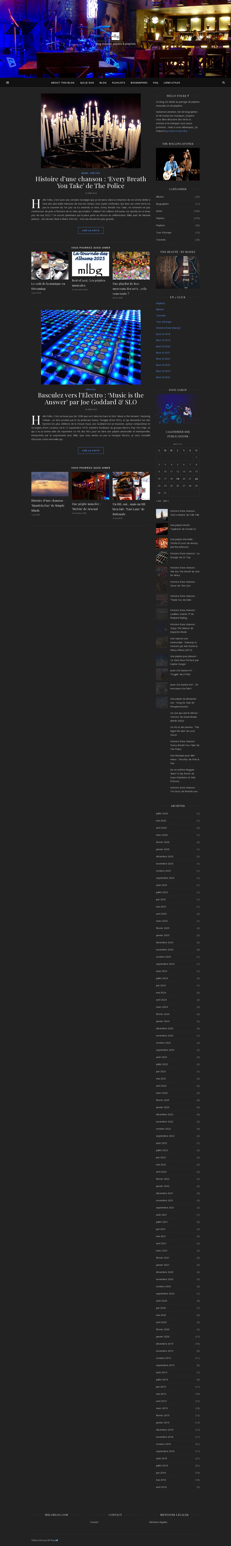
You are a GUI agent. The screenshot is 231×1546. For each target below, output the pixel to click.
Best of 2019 (163, 340)
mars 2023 (162, 1092)
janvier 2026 (162, 849)
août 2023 (161, 1057)
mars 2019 (162, 1408)
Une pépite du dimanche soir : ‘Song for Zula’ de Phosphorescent (183, 702)
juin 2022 (161, 1157)
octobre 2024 (163, 956)
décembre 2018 (164, 1429)
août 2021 (161, 1214)
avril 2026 (161, 827)
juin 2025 (161, 899)
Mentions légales (158, 1522)
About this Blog (63, 82)
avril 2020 (161, 1322)
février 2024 (162, 1014)
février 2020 (162, 1329)
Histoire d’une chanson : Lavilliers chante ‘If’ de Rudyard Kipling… (183, 613)
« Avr (158, 500)
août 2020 (161, 1300)
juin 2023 (161, 1071)
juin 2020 (161, 1307)
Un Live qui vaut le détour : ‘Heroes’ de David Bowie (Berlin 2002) (184, 716)
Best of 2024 (163, 370)
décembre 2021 (164, 1193)
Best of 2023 (163, 364)
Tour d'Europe (163, 232)
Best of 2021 (163, 352)
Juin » (166, 500)
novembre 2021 (164, 1200)
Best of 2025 (163, 377)
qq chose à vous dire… (177, 130)
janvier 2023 (162, 1107)
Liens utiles (172, 82)
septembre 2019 (165, 1365)
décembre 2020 (164, 1272)
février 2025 (162, 928)
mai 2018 (161, 1479)
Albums (160, 196)
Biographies (139, 82)
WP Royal (52, 1540)
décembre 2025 (164, 856)
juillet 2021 (162, 1221)
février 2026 (162, 842)
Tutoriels (161, 239)
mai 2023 (161, 1078)
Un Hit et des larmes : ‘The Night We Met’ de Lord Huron (184, 730)
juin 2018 (161, 1472)
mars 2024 (162, 1006)
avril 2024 (161, 999)
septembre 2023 (165, 1049)
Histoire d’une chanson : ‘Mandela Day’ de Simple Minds (48, 505)
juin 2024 (161, 985)
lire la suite (91, 230)
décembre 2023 (164, 1028)
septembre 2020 (165, 1293)
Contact (94, 1522)
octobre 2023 (163, 1042)
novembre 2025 (164, 863)
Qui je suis (87, 82)
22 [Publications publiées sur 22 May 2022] (196, 478)
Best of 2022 (163, 358)
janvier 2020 (162, 1336)
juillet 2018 (162, 1465)
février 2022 (162, 1178)
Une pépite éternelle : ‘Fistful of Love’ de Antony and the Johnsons (184, 543)
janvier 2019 (162, 1422)
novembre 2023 (164, 1035)
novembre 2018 (164, 1436)
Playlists (118, 82)
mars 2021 (162, 1250)
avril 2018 (161, 1487)
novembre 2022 (164, 1121)
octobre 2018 (163, 1444)
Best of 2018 (163, 334)
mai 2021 (161, 1236)
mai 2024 (161, 992)
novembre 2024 (164, 949)
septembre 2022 (165, 1135)
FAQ (155, 82)
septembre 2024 (165, 963)
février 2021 (162, 1257)
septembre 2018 (165, 1451)
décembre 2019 (164, 1343)
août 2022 (161, 1143)
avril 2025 (161, 913)
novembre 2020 (164, 1279)
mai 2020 (161, 1315)
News (85, 173)
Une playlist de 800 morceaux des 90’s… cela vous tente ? (130, 289)
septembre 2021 (165, 1207)
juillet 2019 (162, 1379)
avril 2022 (161, 1171)
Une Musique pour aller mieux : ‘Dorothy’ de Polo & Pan (184, 759)
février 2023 (162, 1100)
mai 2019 (161, 1393)
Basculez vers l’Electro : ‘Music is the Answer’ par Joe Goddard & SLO (91, 398)
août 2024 (161, 971)
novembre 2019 (164, 1350)
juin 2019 (161, 1386)
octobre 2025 (163, 870)
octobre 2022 (163, 1128)
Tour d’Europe (163, 321)
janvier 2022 (162, 1186)
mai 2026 (161, 820)
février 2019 (162, 1415)
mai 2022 (161, 1164)
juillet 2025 (162, 892)
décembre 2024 (164, 942)
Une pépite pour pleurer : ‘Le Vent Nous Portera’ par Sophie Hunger (184, 660)
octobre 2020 (163, 1286)
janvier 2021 (162, 1264)
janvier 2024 (162, 1021)
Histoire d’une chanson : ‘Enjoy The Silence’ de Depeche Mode (183, 628)
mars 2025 (162, 920)
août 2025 (161, 885)
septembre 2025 (165, 877)
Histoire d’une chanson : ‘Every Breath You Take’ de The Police (90, 182)
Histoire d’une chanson (168, 327)
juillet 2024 (162, 978)
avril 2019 (161, 1401)
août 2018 (161, 1458)
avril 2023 (161, 1085)
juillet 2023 (162, 1064)
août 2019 (161, 1372)
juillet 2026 (162, 813)
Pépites (95, 173)
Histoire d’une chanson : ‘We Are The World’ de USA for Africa (184, 571)
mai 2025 (161, 906)
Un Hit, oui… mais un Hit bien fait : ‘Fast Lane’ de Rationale (129, 509)
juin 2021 (161, 1229)
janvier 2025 (162, 935)
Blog (103, 82)
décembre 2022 (164, 1114)
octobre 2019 (163, 1358)
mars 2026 (162, 834)
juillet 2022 (162, 1150)
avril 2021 (161, 1243)
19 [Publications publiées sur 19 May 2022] (177, 478)
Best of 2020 (163, 346)
